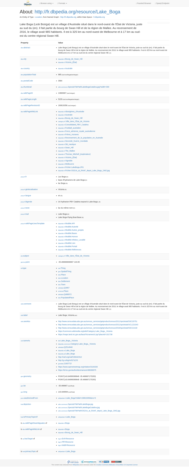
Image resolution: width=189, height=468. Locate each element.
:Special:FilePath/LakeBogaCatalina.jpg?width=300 (83, 87)
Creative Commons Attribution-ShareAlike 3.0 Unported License (117, 465)
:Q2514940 (65, 347)
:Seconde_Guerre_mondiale (73, 141)
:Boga (64, 423)
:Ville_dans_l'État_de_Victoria (73, 121)
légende (26, 202)
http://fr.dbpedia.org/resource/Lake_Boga (77, 11)
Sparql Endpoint (162, 3)
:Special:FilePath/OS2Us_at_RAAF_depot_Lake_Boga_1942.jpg (89, 411)
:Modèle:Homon (68, 237)
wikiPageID (27, 93)
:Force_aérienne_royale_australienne (76, 131)
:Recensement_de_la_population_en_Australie (80, 138)
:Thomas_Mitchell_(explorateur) (74, 154)
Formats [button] (62, 3)
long (24, 392)
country (25, 68)
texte (25, 208)
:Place (62, 275)
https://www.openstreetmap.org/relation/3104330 (78, 367)
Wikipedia (76, 465)
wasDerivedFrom (29, 398)
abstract (25, 48)
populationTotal (28, 75)
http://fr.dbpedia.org (68, 17)
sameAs (25, 341)
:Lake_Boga (66, 350)
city (23, 59)
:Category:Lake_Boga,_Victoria (77, 344)
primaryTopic (29, 451)
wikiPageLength (29, 99)
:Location (63, 278)
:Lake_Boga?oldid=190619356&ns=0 (77, 398)
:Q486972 (65, 294)
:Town (61, 284)
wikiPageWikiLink (29, 111)
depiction (26, 404)
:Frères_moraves (68, 134)
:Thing (61, 268)
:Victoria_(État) (67, 62)
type (23, 268)
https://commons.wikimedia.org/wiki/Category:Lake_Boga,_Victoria (85, 331)
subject (25, 256)
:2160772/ (65, 364)
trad (25, 214)
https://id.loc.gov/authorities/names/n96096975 (77, 370)
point (25, 262)
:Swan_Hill (66, 148)
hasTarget (28, 439)
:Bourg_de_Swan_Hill (70, 59)
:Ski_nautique (67, 144)
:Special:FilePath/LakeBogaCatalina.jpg (79, 407)
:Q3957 (63, 288)
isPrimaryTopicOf (29, 417)
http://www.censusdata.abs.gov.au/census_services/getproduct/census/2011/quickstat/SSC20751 (97, 321)
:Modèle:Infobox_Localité (71, 240)
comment (26, 304)
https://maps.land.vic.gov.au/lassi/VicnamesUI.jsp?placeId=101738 (85, 334)
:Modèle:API (66, 223)
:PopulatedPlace (66, 298)
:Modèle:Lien (66, 243)
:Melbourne (66, 164)
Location (38, 17)
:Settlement (64, 281)
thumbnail (26, 87)
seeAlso (25, 321)
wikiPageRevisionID (30, 105)
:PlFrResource (65, 442)
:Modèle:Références (69, 250)
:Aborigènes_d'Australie (71, 111)
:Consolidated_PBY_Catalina (73, 125)
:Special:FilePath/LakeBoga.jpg (75, 404)
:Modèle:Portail (67, 246)
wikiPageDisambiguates (34, 423)
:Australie (65, 68)
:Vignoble (65, 161)
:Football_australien (69, 128)
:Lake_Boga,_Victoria (68, 341)
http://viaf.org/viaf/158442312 (70, 357)
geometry (26, 376)
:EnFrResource (66, 439)
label (24, 315)
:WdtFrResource (66, 445)
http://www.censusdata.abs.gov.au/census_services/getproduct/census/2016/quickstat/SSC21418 (97, 328)
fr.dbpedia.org (99, 17)
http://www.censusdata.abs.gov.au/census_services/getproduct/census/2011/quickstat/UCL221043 (98, 325)
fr (24, 177)
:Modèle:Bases (67, 233)
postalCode (27, 81)
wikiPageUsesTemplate (32, 223)
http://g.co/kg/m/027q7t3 (68, 360)
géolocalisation (29, 189)
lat (23, 386)
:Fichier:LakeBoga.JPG (71, 167)
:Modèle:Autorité (68, 227)
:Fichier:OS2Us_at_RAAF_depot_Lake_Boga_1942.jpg (84, 170)
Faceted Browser (143, 3)
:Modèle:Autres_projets (71, 230)
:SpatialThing (64, 271)
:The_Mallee (66, 151)
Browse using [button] (46, 3)
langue (26, 195)
